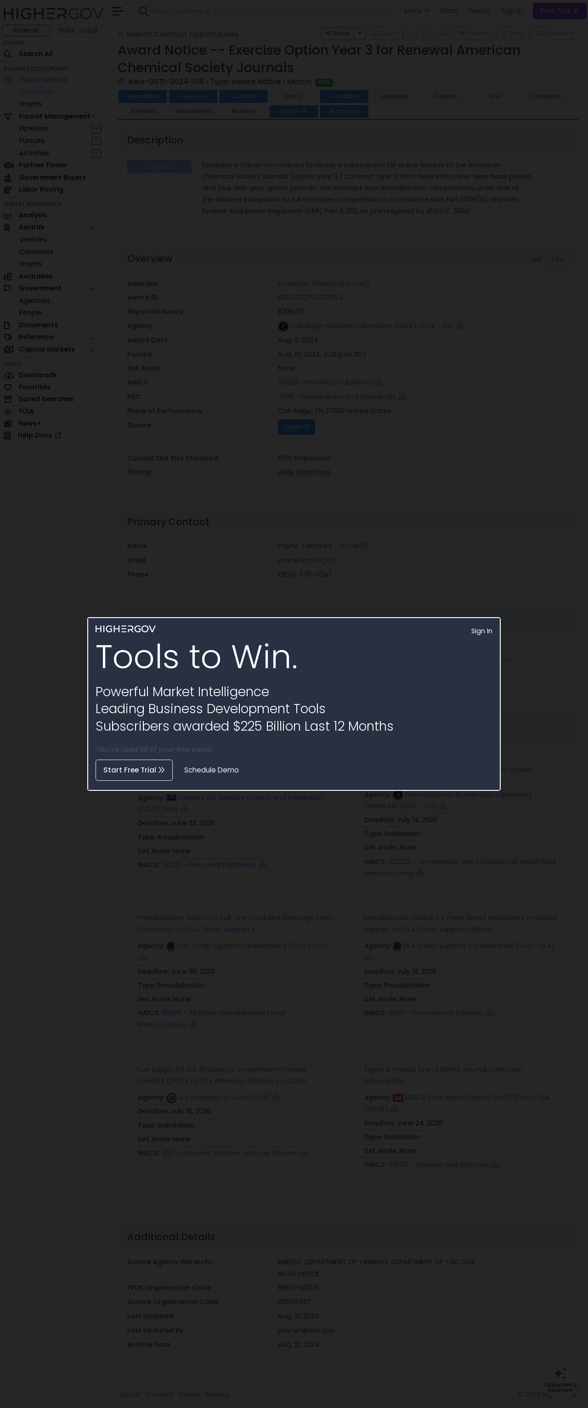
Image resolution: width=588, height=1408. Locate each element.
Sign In (481, 631)
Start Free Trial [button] (134, 770)
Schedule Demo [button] (211, 770)
